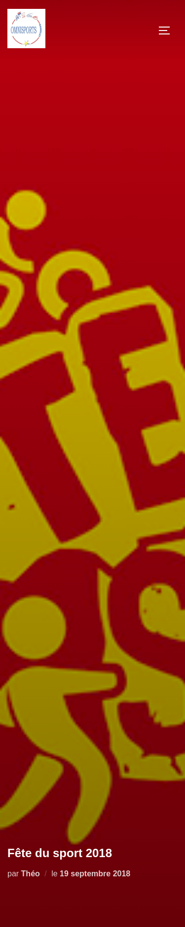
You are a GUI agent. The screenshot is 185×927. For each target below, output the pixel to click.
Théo (30, 873)
